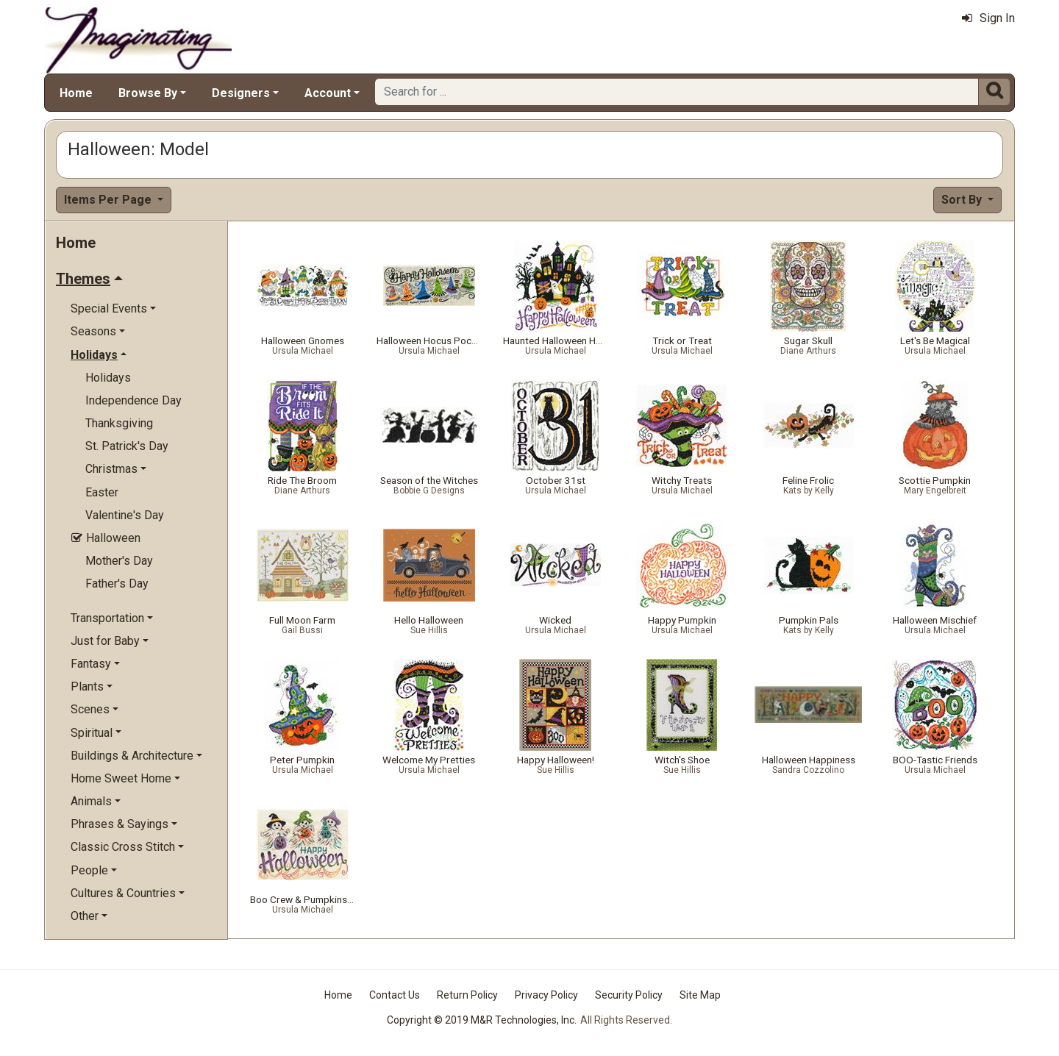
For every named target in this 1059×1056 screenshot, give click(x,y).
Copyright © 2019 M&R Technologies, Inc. (482, 1020)
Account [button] (327, 93)
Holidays (108, 378)
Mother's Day (119, 561)
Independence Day (133, 400)
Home (76, 93)
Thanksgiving (119, 423)
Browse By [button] (147, 93)
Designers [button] (241, 93)
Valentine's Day (124, 515)
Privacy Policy (546, 995)
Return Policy (467, 995)
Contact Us (394, 995)
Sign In (988, 18)
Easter (101, 492)
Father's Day (117, 584)
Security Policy (629, 995)
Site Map (700, 995)
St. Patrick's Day (126, 446)
